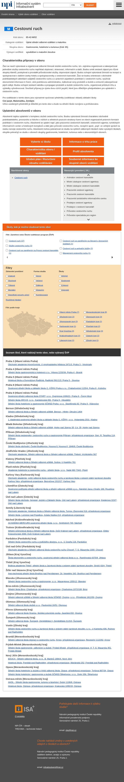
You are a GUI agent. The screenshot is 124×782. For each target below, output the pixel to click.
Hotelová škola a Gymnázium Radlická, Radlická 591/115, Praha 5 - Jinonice (43, 380)
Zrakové (11, 276)
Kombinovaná (42, 295)
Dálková (39, 285)
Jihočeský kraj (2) (67, 317)
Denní (38, 276)
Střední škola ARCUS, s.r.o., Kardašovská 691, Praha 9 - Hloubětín (39, 400)
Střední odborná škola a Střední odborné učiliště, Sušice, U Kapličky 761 (42, 462)
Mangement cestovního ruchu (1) (77, 253)
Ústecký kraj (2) (92, 336)
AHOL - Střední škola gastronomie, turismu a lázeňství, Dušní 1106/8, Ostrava (44, 682)
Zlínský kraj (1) (92, 340)
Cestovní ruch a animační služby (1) (78, 248)
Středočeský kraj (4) (94, 331)
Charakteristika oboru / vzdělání (41, 151)
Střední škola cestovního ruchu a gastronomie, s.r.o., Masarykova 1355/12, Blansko (47, 581)
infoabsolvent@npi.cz (53, 767)
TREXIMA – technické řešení (28, 729)
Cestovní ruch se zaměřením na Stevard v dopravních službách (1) (85, 242)
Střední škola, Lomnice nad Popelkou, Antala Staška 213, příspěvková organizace (46, 515)
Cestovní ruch (21, 177)
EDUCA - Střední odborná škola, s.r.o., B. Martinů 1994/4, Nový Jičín (40, 659)
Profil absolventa (83, 151)
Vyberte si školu (41, 141)
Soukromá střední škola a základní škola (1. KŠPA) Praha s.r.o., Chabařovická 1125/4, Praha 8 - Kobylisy (57, 388)
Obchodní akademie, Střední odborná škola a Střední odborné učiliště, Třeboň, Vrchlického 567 (52, 454)
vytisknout (116, 23)
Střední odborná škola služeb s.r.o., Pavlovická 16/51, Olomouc (37, 605)
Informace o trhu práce (83, 141)
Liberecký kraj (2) (67, 340)
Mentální (12, 290)
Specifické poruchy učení (18, 295)
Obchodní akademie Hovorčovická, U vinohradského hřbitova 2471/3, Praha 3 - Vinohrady (50, 364)
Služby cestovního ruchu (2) (20, 245)
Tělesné (11, 285)
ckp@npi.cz (71, 730)
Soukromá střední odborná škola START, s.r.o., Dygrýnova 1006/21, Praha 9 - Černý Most (50, 396)
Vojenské (65, 290)
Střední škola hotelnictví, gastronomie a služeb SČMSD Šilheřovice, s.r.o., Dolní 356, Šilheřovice (53, 674)
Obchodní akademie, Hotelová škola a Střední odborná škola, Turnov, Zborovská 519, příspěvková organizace (59, 511)
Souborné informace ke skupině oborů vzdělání (83, 161)
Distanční (40, 290)
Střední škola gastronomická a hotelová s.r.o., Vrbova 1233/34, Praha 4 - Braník (45, 372)
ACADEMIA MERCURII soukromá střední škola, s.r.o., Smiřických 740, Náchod (45, 523)
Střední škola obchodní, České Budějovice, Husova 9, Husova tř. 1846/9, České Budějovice (50, 446)
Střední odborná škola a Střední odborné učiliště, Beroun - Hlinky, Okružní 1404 (45, 411)
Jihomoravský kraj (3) (69, 321)
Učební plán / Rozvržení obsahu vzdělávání (40, 161)
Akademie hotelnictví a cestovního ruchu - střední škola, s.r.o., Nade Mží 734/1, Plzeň (48, 470)
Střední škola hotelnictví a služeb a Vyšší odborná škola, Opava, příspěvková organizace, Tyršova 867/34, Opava (61, 670)
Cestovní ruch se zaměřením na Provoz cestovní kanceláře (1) (33, 251)
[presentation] (7, 257)
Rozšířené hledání (13, 300)
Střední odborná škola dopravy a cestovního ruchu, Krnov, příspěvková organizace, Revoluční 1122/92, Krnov (59, 640)
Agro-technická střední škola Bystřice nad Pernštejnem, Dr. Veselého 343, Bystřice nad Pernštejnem (54, 573)
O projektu (20, 716)
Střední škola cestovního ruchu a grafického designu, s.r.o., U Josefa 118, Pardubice (47, 542)
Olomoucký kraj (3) (94, 317)
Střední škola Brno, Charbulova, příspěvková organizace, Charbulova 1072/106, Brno (47, 589)
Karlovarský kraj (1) (68, 326)
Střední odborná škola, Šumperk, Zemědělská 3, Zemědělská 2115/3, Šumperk (45, 621)
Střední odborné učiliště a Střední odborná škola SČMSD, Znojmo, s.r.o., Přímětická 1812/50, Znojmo (55, 597)
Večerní (39, 280)
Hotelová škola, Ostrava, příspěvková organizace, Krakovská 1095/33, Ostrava (44, 686)
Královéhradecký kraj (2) (70, 336)
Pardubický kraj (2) (94, 321)
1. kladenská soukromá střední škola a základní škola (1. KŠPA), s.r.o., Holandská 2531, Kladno (52, 419)
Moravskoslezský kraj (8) (96, 312)
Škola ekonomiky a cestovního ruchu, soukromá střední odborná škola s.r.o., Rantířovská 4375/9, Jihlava (57, 557)
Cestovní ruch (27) (16, 241)
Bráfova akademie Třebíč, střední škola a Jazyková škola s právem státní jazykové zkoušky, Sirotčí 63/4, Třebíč (60, 565)
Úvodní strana (7, 14)
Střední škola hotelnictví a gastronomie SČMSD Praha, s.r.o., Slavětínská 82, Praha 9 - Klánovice (53, 404)
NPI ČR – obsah (22, 725)
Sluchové (12, 280)
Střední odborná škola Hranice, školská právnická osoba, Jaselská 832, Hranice (45, 613)
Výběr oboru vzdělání (28, 14)
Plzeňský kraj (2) (93, 326)
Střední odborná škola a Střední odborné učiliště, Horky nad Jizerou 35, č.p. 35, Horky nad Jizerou (54, 427)
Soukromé (65, 280)
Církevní (64, 285)
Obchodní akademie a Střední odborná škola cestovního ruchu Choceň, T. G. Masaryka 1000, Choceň (55, 550)
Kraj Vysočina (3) (67, 331)
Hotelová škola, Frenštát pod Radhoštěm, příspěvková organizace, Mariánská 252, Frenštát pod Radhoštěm (58, 662)
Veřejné (64, 276)
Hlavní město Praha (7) (69, 312)
